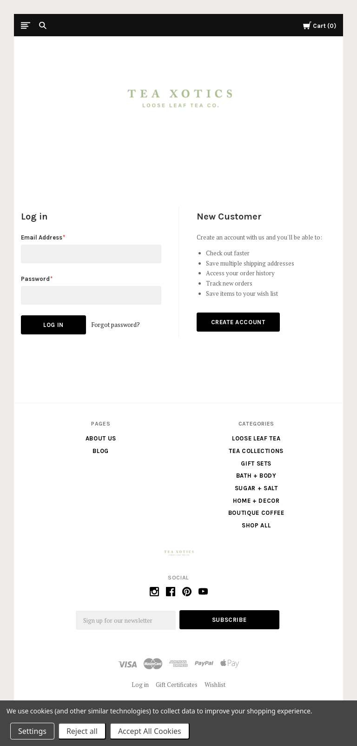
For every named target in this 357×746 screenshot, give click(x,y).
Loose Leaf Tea (256, 438)
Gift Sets (256, 463)
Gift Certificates (177, 683)
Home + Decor (256, 500)
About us (101, 438)
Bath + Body (256, 475)
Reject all (82, 731)
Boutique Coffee (256, 512)
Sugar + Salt (256, 488)
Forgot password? (115, 324)
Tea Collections (256, 450)
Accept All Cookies (149, 731)
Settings (32, 731)
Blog (101, 450)
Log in (140, 683)
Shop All (256, 525)
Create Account (238, 322)
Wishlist (215, 683)
